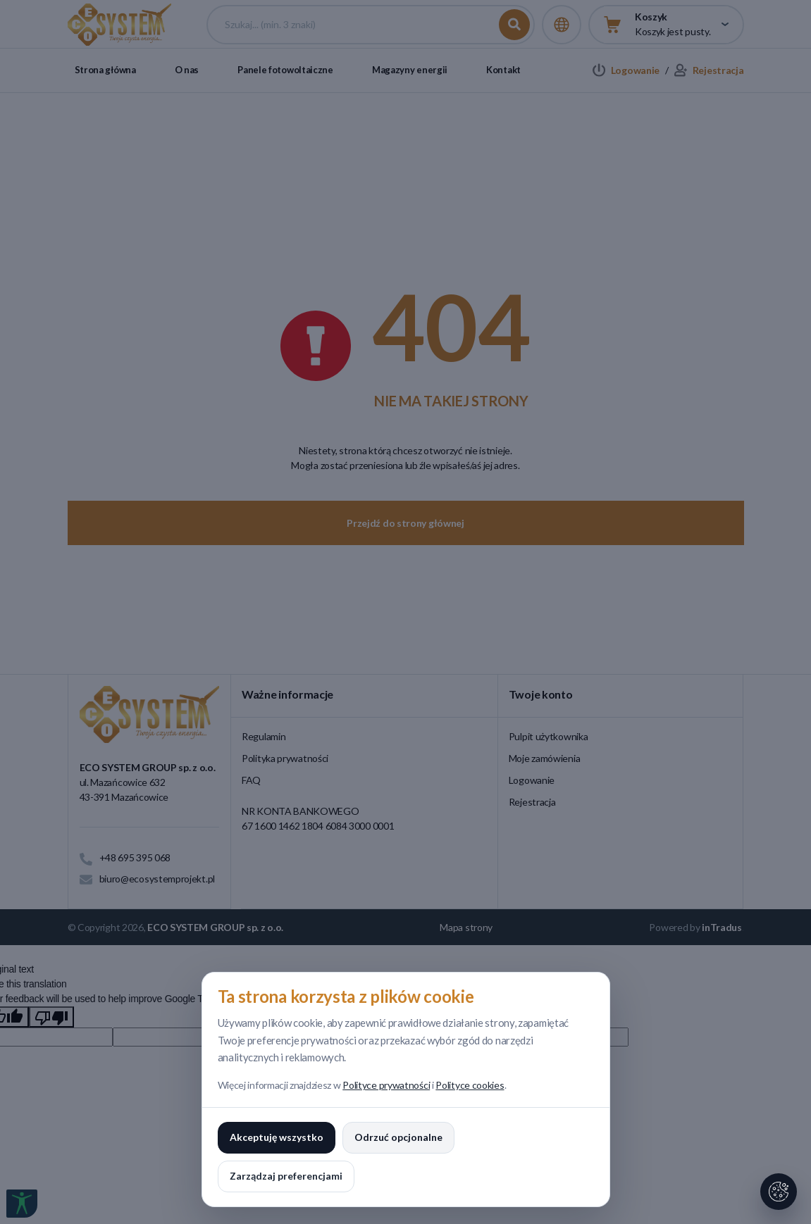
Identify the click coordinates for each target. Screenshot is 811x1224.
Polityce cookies (469, 1085)
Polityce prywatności (386, 1085)
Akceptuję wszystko (276, 1137)
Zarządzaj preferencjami (286, 1176)
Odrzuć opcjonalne (398, 1137)
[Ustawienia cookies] (778, 1191)
